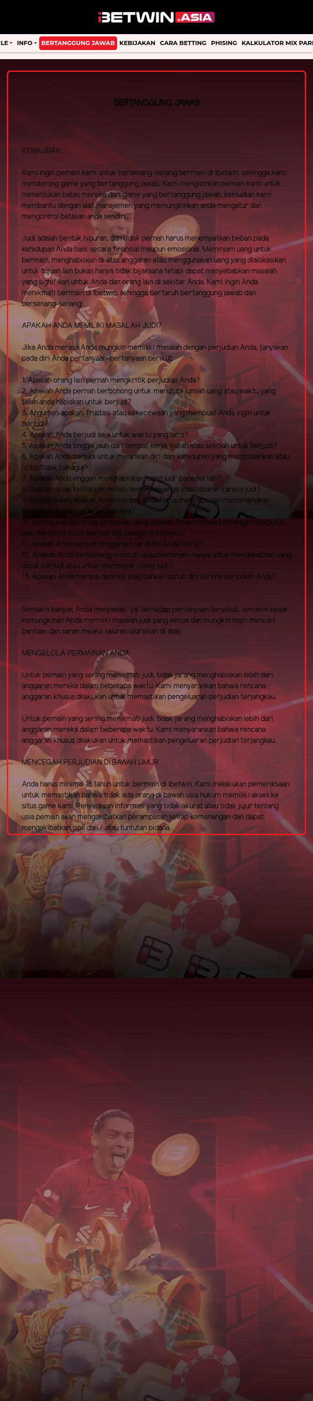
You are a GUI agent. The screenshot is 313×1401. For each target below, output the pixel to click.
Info (24, 42)
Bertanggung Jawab (78, 42)
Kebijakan (137, 42)
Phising (224, 42)
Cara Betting (183, 42)
